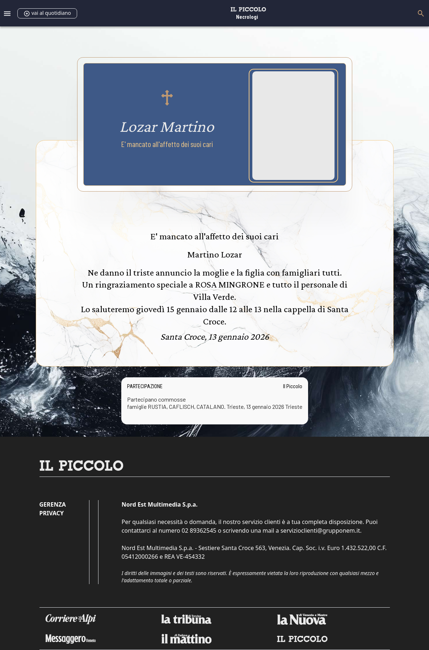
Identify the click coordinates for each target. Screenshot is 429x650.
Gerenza (52, 504)
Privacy (51, 513)
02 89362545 (199, 530)
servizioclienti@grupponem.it (320, 530)
